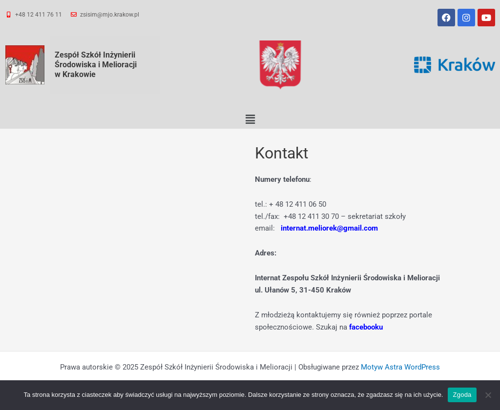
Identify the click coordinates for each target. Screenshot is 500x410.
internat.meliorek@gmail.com (329, 228)
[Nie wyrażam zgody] (488, 395)
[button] (250, 119)
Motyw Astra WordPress (400, 367)
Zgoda (462, 394)
